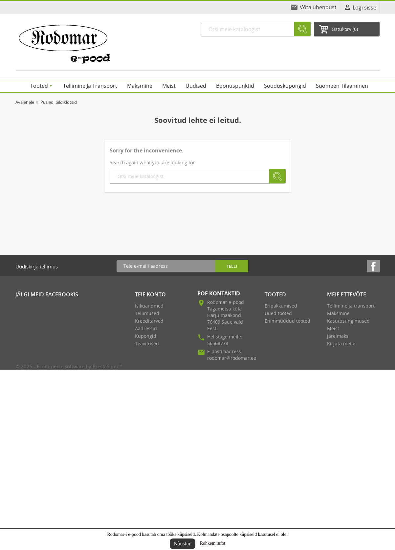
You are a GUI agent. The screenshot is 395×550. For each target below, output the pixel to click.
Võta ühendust (318, 7)
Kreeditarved (149, 321)
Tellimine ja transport (351, 306)
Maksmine (338, 313)
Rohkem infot (212, 543)
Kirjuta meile (341, 343)
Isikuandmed (149, 306)
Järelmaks (337, 336)
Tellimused (147, 313)
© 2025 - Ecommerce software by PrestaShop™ (68, 366)
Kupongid (145, 336)
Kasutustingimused (348, 321)
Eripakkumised (281, 306)
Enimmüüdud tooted (287, 321)
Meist (333, 328)
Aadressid (146, 328)
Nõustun (182, 543)
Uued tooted (278, 313)
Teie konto (150, 294)
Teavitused (147, 343)
